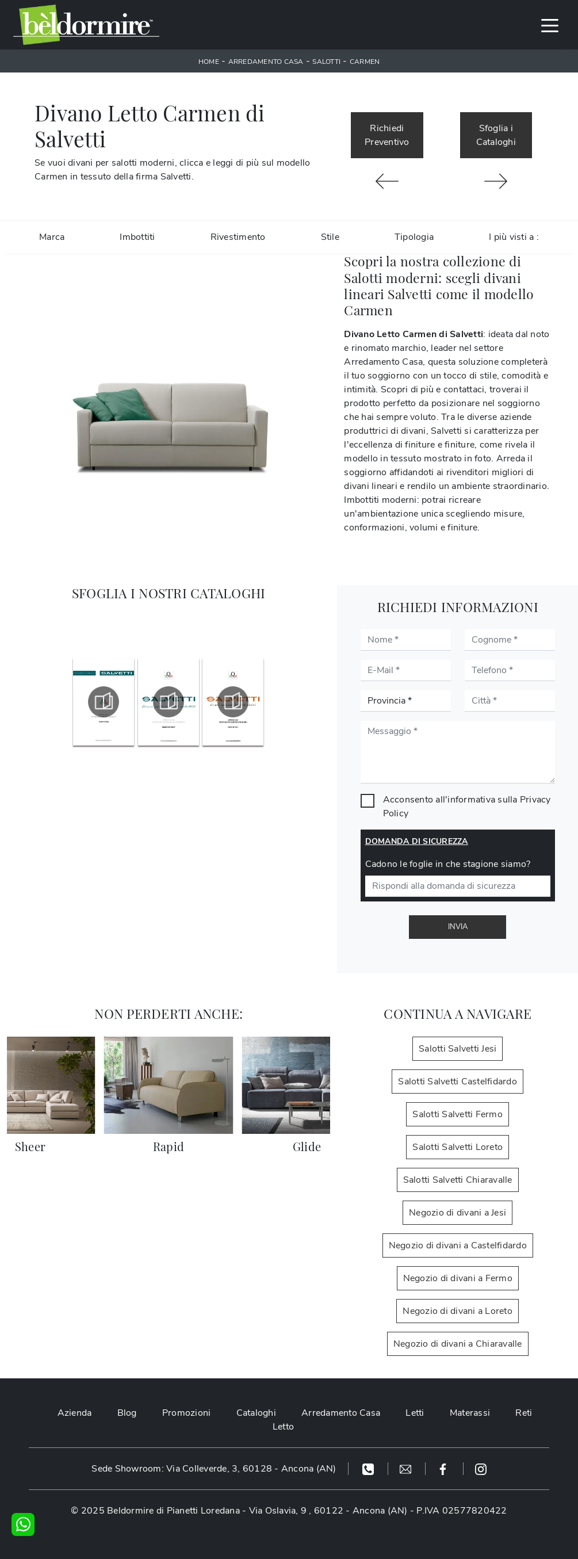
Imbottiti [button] (137, 237)
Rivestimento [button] (238, 237)
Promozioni (186, 1413)
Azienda (75, 1413)
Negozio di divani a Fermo (457, 1278)
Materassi (470, 1413)
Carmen (365, 61)
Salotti (326, 61)
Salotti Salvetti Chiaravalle (457, 1180)
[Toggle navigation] (549, 25)
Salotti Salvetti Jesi (457, 1048)
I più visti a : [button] (514, 237)
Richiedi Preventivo (387, 135)
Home (208, 61)
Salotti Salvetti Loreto (457, 1147)
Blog (127, 1413)
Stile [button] (330, 237)
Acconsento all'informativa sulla (467, 806)
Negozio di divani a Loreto (457, 1311)
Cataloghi (256, 1413)
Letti (414, 1413)
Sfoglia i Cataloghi (496, 135)
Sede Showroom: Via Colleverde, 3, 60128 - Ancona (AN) (213, 1468)
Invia (458, 927)
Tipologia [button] (414, 237)
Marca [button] (51, 237)
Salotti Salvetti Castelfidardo (457, 1081)
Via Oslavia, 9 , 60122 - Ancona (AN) (328, 1510)
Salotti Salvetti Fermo (457, 1114)
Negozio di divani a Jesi (457, 1212)
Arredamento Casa (266, 61)
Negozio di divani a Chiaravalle (457, 1344)
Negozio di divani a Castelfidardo (458, 1245)
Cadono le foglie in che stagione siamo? (448, 864)
